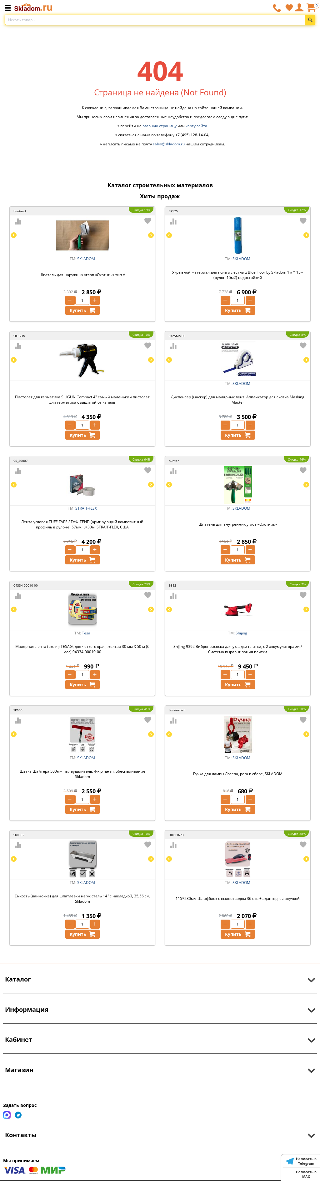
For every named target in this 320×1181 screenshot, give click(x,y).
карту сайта (196, 126)
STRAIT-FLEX (86, 508)
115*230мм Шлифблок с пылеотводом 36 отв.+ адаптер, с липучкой (238, 898)
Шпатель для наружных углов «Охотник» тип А (82, 274)
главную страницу (159, 126)
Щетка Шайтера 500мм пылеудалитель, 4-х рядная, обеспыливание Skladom (82, 774)
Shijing (241, 633)
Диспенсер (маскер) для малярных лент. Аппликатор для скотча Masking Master (237, 399)
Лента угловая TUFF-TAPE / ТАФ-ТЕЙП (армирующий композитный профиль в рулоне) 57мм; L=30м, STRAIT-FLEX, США (82, 524)
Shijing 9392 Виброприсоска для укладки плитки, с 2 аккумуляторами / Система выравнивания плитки (237, 649)
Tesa (86, 633)
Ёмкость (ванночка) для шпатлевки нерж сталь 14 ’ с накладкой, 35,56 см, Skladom (82, 898)
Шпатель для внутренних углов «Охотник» (237, 524)
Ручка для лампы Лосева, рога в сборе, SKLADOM (237, 773)
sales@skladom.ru (169, 144)
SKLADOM (86, 258)
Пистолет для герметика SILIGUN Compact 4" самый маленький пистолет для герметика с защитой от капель (82, 399)
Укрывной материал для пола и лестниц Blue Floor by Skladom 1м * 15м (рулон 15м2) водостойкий (237, 275)
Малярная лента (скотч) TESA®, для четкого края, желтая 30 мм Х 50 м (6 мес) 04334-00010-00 (82, 649)
